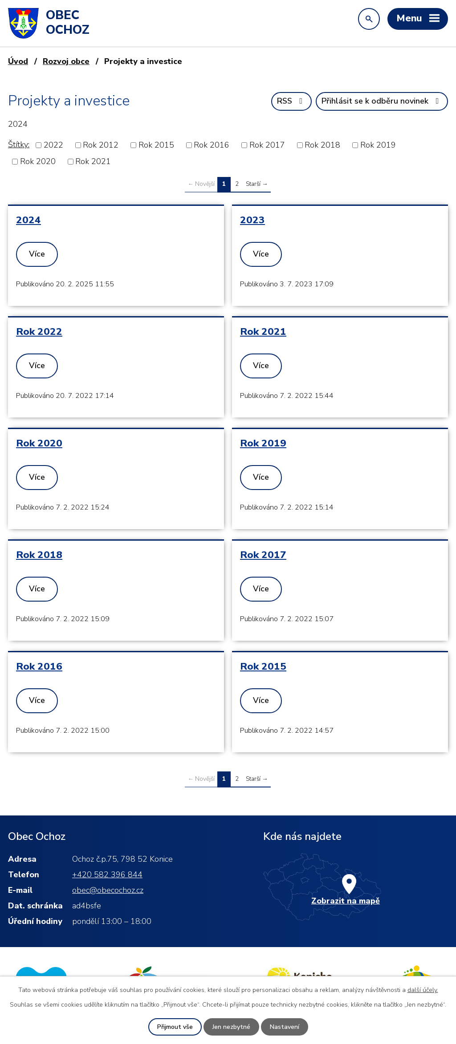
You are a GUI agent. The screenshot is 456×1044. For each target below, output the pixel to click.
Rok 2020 (38, 161)
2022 (53, 145)
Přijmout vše (175, 1027)
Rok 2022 (39, 331)
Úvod (18, 61)
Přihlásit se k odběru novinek (382, 101)
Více (37, 254)
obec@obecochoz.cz (107, 890)
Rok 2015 (156, 145)
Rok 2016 (211, 145)
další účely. (422, 990)
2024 (28, 220)
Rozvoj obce (66, 61)
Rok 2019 (378, 145)
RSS (291, 101)
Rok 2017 (267, 145)
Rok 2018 (322, 145)
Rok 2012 (100, 145)
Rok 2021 (93, 161)
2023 (252, 220)
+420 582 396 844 (107, 874)
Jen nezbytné (231, 1027)
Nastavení (284, 1027)
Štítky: (18, 144)
